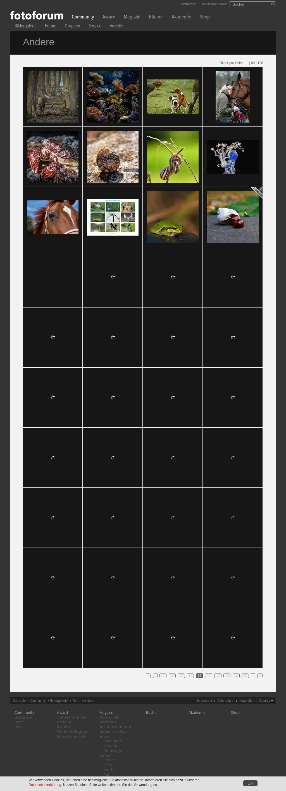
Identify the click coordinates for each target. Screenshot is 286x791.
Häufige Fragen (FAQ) (71, 736)
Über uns (110, 760)
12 (172, 676)
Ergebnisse (64, 722)
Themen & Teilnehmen (72, 717)
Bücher (156, 17)
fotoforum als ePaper (113, 731)
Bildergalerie (26, 26)
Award (109, 17)
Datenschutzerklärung (44, 785)
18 (227, 676)
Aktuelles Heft (108, 717)
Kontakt (109, 769)
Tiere (75, 700)
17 (218, 676)
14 (190, 676)
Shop (205, 17)
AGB (106, 774)
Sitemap (264, 700)
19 (236, 676)
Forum (50, 26)
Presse (108, 765)
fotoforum (105, 755)
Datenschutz (226, 700)
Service (95, 26)
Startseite (19, 700)
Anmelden (188, 4)
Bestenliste (64, 727)
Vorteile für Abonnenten (115, 727)
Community (83, 17)
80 (253, 63)
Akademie (181, 17)
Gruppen (72, 26)
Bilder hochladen (214, 4)
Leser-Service (112, 741)
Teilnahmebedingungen (73, 731)
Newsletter (246, 700)
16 (208, 676)
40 (246, 63)
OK (250, 783)
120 (260, 63)
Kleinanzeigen (113, 750)
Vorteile (116, 26)
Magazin (132, 17)
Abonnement (107, 722)
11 (163, 676)
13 (181, 676)
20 (245, 676)
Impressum (204, 700)
